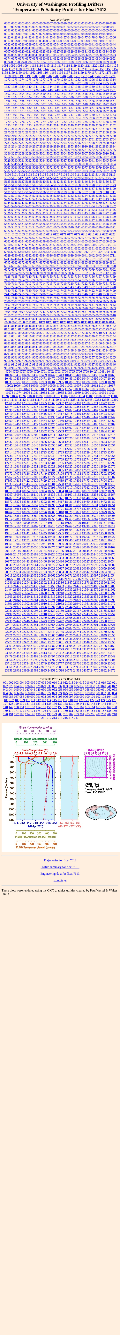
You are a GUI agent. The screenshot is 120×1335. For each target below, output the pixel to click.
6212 (84, 234)
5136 (14, 181)
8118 (35, 322)
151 (21, 707)
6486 (70, 252)
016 (87, 682)
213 (54, 717)
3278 (63, 150)
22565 (68, 624)
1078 (70, 62)
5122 (35, 178)
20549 (26, 565)
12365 (43, 403)
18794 (34, 512)
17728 (8, 487)
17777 (26, 487)
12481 (103, 424)
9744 (91, 368)
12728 (77, 452)
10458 (103, 375)
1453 (84, 90)
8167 (98, 325)
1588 (49, 104)
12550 (26, 431)
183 (81, 710)
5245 (7, 202)
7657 (35, 308)
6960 (84, 266)
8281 (28, 340)
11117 (38, 399)
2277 (91, 136)
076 (71, 693)
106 (6, 700)
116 (59, 700)
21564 (86, 589)
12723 (43, 452)
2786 (14, 143)
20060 (43, 547)
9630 (63, 364)
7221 (77, 283)
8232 (63, 336)
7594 (35, 301)
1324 (63, 83)
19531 (77, 533)
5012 (7, 157)
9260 (98, 357)
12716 (17, 452)
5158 (7, 185)
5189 (105, 188)
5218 (49, 195)
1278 (49, 79)
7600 (77, 301)
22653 (26, 628)
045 (16, 689)
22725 (8, 631)
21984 (26, 607)
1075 (49, 62)
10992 (9, 385)
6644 (105, 255)
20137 (68, 551)
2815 (21, 146)
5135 (7, 181)
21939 (68, 603)
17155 (51, 473)
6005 (56, 227)
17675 (94, 484)
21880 (86, 600)
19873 (77, 540)
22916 (43, 638)
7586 (7, 301)
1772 (14, 121)
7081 (105, 269)
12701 (60, 449)
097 (71, 696)
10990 (103, 382)
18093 (111, 491)
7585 (112, 297)
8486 (42, 350)
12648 (34, 445)
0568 (84, 41)
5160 (21, 185)
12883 (43, 470)
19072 (103, 519)
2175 (42, 132)
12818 (8, 466)
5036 (56, 160)
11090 (85, 392)
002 (11, 682)
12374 (8, 406)
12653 (77, 445)
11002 (60, 385)
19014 (8, 519)
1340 (28, 86)
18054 (60, 491)
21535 (68, 589)
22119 (43, 610)
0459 (77, 37)
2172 (21, 132)
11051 (34, 389)
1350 (91, 86)
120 (81, 700)
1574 (63, 100)
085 (5, 696)
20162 (111, 551)
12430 (34, 417)
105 (114, 696)
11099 (39, 396)
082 (103, 693)
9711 (70, 368)
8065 (63, 318)
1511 (49, 93)
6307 (98, 241)
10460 (111, 375)
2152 (112, 125)
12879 (8, 470)
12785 (60, 463)
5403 (28, 220)
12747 (60, 456)
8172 (112, 325)
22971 (111, 638)
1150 (67, 69)
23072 (34, 645)
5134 (112, 178)
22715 (86, 628)
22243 (86, 614)
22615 (103, 624)
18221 (85, 494)
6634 (42, 255)
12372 (103, 403)
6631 (21, 255)
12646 (17, 445)
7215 (49, 283)
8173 (7, 329)
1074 (42, 62)
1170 (88, 72)
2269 (35, 136)
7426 (105, 290)
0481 (105, 37)
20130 (25, 551)
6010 (70, 227)
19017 (17, 519)
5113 (91, 174)
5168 (77, 185)
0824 (49, 51)
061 (103, 689)
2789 (35, 143)
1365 (14, 90)
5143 (63, 181)
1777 (28, 121)
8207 (77, 332)
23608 (68, 660)
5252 (56, 202)
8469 (84, 347)
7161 (14, 280)
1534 (56, 97)
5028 (112, 157)
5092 (77, 171)
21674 (26, 593)
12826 (77, 466)
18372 (8, 501)
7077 (77, 269)
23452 (86, 653)
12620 (17, 438)
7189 (112, 280)
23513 (68, 656)
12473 (43, 424)
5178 (35, 188)
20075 (51, 547)
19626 (43, 536)
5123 (42, 178)
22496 (86, 621)
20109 (111, 547)
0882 (56, 58)
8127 (70, 322)
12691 (34, 449)
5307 (112, 206)
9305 (105, 361)
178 (54, 710)
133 (38, 703)
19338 (26, 529)
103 (103, 696)
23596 (43, 660)
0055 (35, 30)
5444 (77, 223)
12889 (86, 470)
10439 (43, 375)
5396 (91, 216)
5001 (42, 153)
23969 (26, 670)
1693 (28, 114)
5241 (91, 199)
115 (54, 700)
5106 (50, 174)
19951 (8, 543)
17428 (34, 480)
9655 (21, 368)
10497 (103, 378)
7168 (49, 280)
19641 (51, 536)
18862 (26, 515)
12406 (86, 410)
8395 (77, 343)
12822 (43, 466)
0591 (35, 44)
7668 (77, 308)
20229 (68, 554)
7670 (84, 308)
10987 (77, 382)
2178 (56, 132)
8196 (7, 332)
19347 (43, 529)
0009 (56, 23)
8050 (42, 318)
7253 (7, 287)
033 (65, 686)
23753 (51, 663)
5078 (91, 167)
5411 (49, 220)
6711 (112, 255)
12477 (68, 424)
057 (81, 689)
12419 (77, 413)
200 (60, 714)
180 (65, 710)
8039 (28, 318)
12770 (68, 459)
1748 (77, 114)
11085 (60, 392)
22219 (51, 614)
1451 (70, 90)
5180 (49, 188)
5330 (35, 213)
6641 (84, 255)
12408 (103, 410)
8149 (35, 325)
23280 (43, 649)
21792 (111, 593)
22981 (26, 642)
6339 (77, 245)
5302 (77, 206)
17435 (51, 480)
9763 (58, 371)
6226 (28, 238)
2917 (21, 150)
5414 (70, 220)
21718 (60, 593)
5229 (7, 199)
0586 (21, 44)
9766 (79, 371)
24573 (68, 670)
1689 (7, 114)
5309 (14, 209)
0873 (112, 55)
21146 (60, 579)
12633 (17, 442)
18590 (51, 505)
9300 (70, 361)
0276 (42, 34)
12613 (68, 434)
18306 (34, 498)
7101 (78, 273)
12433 (51, 417)
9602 (56, 364)
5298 (49, 206)
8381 (7, 343)
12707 (77, 449)
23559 (17, 660)
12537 (77, 427)
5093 (84, 171)
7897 (28, 315)
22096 (34, 610)
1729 (56, 114)
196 (38, 714)
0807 (7, 51)
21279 (102, 579)
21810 (26, 596)
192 (16, 714)
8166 (91, 325)
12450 (8, 420)
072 (49, 693)
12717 (26, 452)
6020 (105, 227)
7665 (63, 308)
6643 (98, 255)
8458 (56, 347)
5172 (105, 185)
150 (16, 707)
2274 (70, 136)
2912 (98, 146)
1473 (105, 90)
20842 (86, 572)
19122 (68, 522)
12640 (77, 442)
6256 (63, 238)
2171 (14, 132)
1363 (112, 86)
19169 (111, 522)
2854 (77, 146)
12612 (60, 434)
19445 (43, 533)
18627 (86, 505)
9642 (98, 364)
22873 (17, 638)
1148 (53, 69)
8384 (28, 343)
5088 (49, 171)
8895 (42, 354)
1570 (35, 100)
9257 (91, 357)
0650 (35, 48)
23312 (68, 649)
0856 (84, 55)
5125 (56, 178)
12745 (51, 456)
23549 (111, 656)
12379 (43, 406)
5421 (7, 223)
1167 (67, 72)
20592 (94, 565)
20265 (103, 554)
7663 (56, 308)
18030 (34, 491)
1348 (77, 86)
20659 (103, 568)
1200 (35, 76)
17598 (60, 484)
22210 (26, 614)
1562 (91, 97)
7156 (91, 276)
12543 (111, 427)
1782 (63, 121)
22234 (68, 614)
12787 (77, 463)
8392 (56, 343)
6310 (7, 245)
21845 (8, 600)
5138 (28, 181)
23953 (8, 670)
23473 (111, 653)
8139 (105, 322)
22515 (111, 621)
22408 (103, 617)
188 (109, 710)
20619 (34, 568)
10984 (51, 382)
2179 (63, 132)
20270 (111, 554)
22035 (60, 607)
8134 (91, 322)
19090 (26, 522)
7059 (42, 269)
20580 (77, 565)
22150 (60, 610)
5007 (84, 153)
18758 (103, 508)
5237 (63, 199)
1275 (28, 79)
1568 (21, 100)
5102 (22, 174)
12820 (26, 466)
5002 (49, 153)
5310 (21, 209)
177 (49, 710)
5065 (7, 167)
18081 (94, 491)
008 (43, 682)
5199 (63, 192)
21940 (77, 603)
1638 (77, 107)
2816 (28, 146)
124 (103, 700)
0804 (105, 48)
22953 (77, 638)
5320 (77, 209)
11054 (51, 389)
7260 (35, 287)
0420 (105, 34)
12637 (51, 442)
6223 (7, 238)
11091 (94, 392)
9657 (28, 368)
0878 (35, 58)
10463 (17, 378)
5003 (56, 153)
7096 (71, 273)
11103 (73, 396)
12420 (86, 413)
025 (21, 686)
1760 (49, 118)
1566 (7, 100)
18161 (60, 494)
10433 (111, 371)
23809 (103, 663)
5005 (70, 153)
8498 (70, 350)
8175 (21, 329)
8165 (84, 325)
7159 (112, 276)
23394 (26, 653)
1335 (105, 83)
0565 (63, 41)
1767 (98, 118)
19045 (43, 519)
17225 (94, 473)
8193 (105, 329)
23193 (26, 649)
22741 (43, 631)
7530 (63, 294)
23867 (43, 667)
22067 (103, 607)
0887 (70, 58)
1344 (49, 86)
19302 (103, 526)
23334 (77, 649)
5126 (63, 178)
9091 (14, 357)
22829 (77, 635)
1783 (70, 121)
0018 (112, 23)
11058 (77, 389)
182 (76, 710)
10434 (8, 375)
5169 (84, 185)
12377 (26, 406)
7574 (84, 297)
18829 (103, 512)
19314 (111, 526)
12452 (26, 420)
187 (103, 710)
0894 (98, 58)
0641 (91, 44)
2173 (28, 132)
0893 (91, 58)
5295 (42, 206)
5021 (70, 157)
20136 (60, 551)
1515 (77, 93)
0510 (28, 41)
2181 (77, 132)
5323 (98, 209)
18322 (68, 498)
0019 (7, 27)
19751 (26, 540)
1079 (77, 62)
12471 (26, 424)
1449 (56, 90)
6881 (56, 262)
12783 (43, 463)
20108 (103, 547)
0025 (28, 27)
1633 (49, 107)
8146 (28, 325)
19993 (51, 543)
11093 (111, 392)
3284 (105, 150)
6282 (7, 241)
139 (71, 703)
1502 (7, 93)
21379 (94, 582)
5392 (77, 216)
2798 (91, 143)
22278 (34, 617)
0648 (21, 48)
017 (92, 682)
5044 (98, 160)
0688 (63, 48)
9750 (105, 368)
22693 (60, 628)
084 (114, 693)
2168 (105, 129)
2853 (70, 146)
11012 (94, 385)
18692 (34, 508)
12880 (17, 470)
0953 (112, 58)
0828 (63, 51)
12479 (86, 424)
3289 (28, 153)
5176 (21, 188)
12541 (94, 427)
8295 (42, 340)
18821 (77, 512)
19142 (94, 522)
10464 (26, 378)
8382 (14, 343)
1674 (28, 111)
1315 (7, 83)
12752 (103, 456)
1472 (98, 90)
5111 (78, 174)
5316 (49, 209)
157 (54, 707)
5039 (77, 160)
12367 (60, 403)
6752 (56, 259)
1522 (14, 97)
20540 (8, 565)
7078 (84, 269)
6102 (14, 234)
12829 (103, 466)
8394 (70, 343)
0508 (14, 41)
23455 (94, 653)
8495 (56, 350)
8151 (42, 325)
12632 (8, 442)
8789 (112, 350)
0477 (84, 37)
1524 (28, 97)
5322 (91, 209)
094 (54, 696)
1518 (98, 93)
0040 (105, 27)
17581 (51, 484)
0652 (49, 48)
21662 (111, 589)
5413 (63, 220)
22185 (103, 610)
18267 (111, 494)
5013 (14, 157)
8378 (105, 340)
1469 (91, 90)
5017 (42, 157)
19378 (77, 529)
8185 (77, 329)
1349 (84, 86)
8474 (98, 347)
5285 (21, 206)
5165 (56, 185)
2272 (56, 136)
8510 (91, 350)
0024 (21, 27)
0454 (42, 37)
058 (87, 689)
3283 (98, 150)
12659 (17, 449)
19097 (34, 522)
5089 (56, 171)
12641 (86, 442)
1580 (105, 100)
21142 (51, 579)
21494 (8, 589)
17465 (68, 480)
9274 (14, 361)
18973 (94, 515)
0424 (21, 37)
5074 (63, 167)
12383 (77, 406)
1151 (74, 69)
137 (60, 703)
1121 (87, 65)
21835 (86, 596)
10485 (60, 378)
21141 (43, 579)
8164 (77, 325)
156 (49, 707)
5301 (70, 206)
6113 (29, 234)
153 (32, 707)
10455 (86, 375)
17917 (68, 487)
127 (5, 703)
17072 (8, 473)
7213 (35, 283)
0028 (42, 27)
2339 (7, 139)
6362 (56, 248)
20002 (77, 543)
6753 (63, 259)
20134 (43, 551)
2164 (77, 129)
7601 (84, 301)
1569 (28, 100)
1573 (56, 100)
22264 (8, 617)
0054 (28, 30)
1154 (94, 69)
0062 (84, 30)
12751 (94, 456)
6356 (14, 248)
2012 (42, 125)
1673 (21, 111)
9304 (98, 361)
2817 (35, 146)
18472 (103, 501)
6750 (42, 259)
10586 (17, 382)
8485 (35, 350)
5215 (28, 195)
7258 (28, 287)
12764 (34, 459)
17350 (86, 477)
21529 (60, 589)
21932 (60, 603)
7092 (57, 273)
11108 (114, 396)
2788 (28, 143)
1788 (105, 121)
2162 (63, 129)
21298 (34, 582)
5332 (49, 213)
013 (71, 682)
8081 (91, 318)
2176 (49, 132)
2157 (35, 129)
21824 (60, 596)
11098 (31, 396)
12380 (51, 406)
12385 (94, 406)
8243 (77, 336)
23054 (103, 642)
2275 (77, 136)
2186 (91, 132)
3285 (112, 150)
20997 (94, 575)
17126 (26, 473)
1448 (49, 90)
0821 (28, 51)
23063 (8, 645)
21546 (77, 589)
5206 (77, 192)
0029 (49, 27)
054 (65, 689)
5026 (98, 157)
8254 (112, 336)
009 (49, 682)
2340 (14, 139)
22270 (17, 617)
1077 (63, 62)
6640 (77, 255)
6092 (63, 230)
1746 (63, 114)
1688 (112, 111)
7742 (42, 311)
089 (27, 696)
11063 (94, 389)
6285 (28, 241)
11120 (55, 399)
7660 (42, 308)
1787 (98, 121)
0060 (70, 30)
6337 (63, 245)
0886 (63, 58)
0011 (70, 23)
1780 (49, 121)
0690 (77, 48)
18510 (8, 505)
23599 (60, 660)
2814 (14, 146)
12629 (94, 438)
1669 (105, 107)
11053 (43, 389)
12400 (51, 410)
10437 (34, 375)
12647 (26, 445)
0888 (77, 58)
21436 (34, 586)
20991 (86, 575)
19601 (8, 536)
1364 (7, 90)
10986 (68, 382)
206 (92, 714)
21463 (60, 586)
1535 (63, 97)
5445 (84, 223)
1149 (60, 69)
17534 (17, 484)
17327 (51, 477)
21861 (34, 600)
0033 (77, 27)
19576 (86, 533)
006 (32, 682)
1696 (49, 114)
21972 (111, 603)
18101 (26, 494)
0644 (112, 44)
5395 (84, 216)
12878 (111, 466)
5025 (91, 157)
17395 (8, 480)
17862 (43, 487)
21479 (86, 586)
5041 (91, 160)
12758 (26, 459)
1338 (14, 86)
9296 (63, 361)
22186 (111, 610)
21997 (51, 607)
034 (71, 686)
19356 (51, 529)
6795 (7, 262)
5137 (21, 181)
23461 (103, 653)
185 (92, 710)
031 (54, 686)
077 (76, 693)
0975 (14, 62)
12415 (43, 413)
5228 (112, 195)
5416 (84, 220)
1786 (91, 121)
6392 (98, 248)
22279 (43, 617)
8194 (112, 329)
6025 (28, 230)
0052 (14, 30)
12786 (68, 463)
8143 (7, 325)
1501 (112, 90)
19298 (94, 526)
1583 (14, 104)
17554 (43, 484)
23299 (60, 649)
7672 (91, 308)
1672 (14, 111)
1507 (28, 93)
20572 (51, 565)
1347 (70, 86)
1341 (35, 86)
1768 (105, 118)
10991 (111, 382)
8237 (70, 336)
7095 (64, 273)
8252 (98, 336)
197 (43, 714)
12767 (43, 459)
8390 (42, 343)
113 (43, 700)
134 (43, 703)
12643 (103, 442)
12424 (111, 413)
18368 (111, 498)
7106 (92, 273)
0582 (7, 44)
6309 (112, 241)
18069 (86, 491)
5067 (21, 167)
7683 (112, 308)
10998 (52, 385)
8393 (63, 343)
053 (60, 689)
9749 (98, 368)
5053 (49, 164)
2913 (105, 146)
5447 (98, 223)
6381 (70, 248)
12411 (17, 413)
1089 (105, 62)
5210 (105, 192)
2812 (112, 143)
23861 (34, 667)
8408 (105, 343)
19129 (77, 522)
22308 (68, 617)
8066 (70, 318)
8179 (42, 329)
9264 (105, 357)
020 (109, 682)
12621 (26, 438)
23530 (94, 656)
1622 (105, 104)
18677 (26, 508)
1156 (108, 69)
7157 (98, 276)
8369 (77, 340)
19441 (26, 533)
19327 (17, 529)
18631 (94, 505)
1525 (35, 97)
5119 (14, 178)
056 (76, 689)
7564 (49, 297)
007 (38, 682)
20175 (17, 554)
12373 (111, 403)
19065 (77, 519)
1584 (21, 104)
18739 (86, 508)
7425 (98, 290)
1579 (98, 100)
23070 (26, 645)
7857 (14, 315)
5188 (98, 188)
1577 (84, 100)
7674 (98, 308)
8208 (84, 332)
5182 (63, 188)
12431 (43, 417)
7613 (42, 304)
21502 (34, 589)
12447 (94, 417)
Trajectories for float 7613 (60, 860)
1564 (105, 97)
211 (43, 717)
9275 (21, 361)
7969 (70, 315)
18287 (8, 498)
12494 (51, 427)
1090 (112, 62)
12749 (77, 456)
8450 (42, 347)
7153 (70, 276)
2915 (7, 150)
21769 (94, 593)
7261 (42, 287)
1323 (56, 83)
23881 (60, 667)
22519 (8, 624)
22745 (60, 631)
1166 (60, 72)
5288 (35, 206)
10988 (86, 382)
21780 (103, 593)
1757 (28, 118)
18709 (51, 508)
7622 (84, 304)
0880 (42, 58)
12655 (94, 445)
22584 (86, 624)
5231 (21, 199)
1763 (70, 118)
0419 (98, 34)
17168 (60, 473)
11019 (17, 389)
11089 (77, 392)
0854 (70, 55)
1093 (19, 65)
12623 (43, 438)
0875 (14, 58)
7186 (91, 280)
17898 (60, 487)
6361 (49, 248)
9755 (15, 371)
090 (32, 696)
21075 (9, 579)
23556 (8, 660)
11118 (46, 399)
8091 (14, 322)
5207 (84, 192)
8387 (35, 343)
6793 (105, 259)
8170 (105, 325)
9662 (49, 368)
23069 (17, 645)
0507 (7, 41)
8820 (21, 354)
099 (81, 696)
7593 (28, 301)
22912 (34, 638)
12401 (60, 410)
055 (71, 689)
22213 (34, 614)
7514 (49, 294)
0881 (49, 58)
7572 (77, 297)
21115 (26, 579)
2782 (98, 139)
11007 (77, 385)
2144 (56, 125)
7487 (35, 294)
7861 (21, 315)
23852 (17, 667)
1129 (25, 69)
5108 (64, 174)
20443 (26, 561)
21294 (26, 582)
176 (43, 710)
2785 (7, 143)
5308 (7, 209)
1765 (84, 118)
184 (87, 710)
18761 (111, 508)
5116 (112, 174)
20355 (94, 558)
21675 (34, 593)
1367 (28, 90)
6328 (28, 245)
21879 (77, 600)
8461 (63, 347)
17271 (17, 477)
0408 (84, 34)
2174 (35, 132)
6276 (77, 238)
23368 (8, 653)
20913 (8, 575)
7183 (70, 280)
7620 (77, 304)
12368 (68, 403)
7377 (105, 287)
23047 (77, 642)
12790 (94, 463)
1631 (35, 107)
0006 (42, 23)
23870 (51, 667)
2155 (21, 129)
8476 (105, 347)
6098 (105, 230)
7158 (105, 276)
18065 (77, 491)
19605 (17, 536)
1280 (63, 79)
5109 (71, 174)
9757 (22, 371)
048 (32, 689)
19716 (94, 536)
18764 (8, 512)
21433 (26, 586)
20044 (8, 547)
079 (87, 693)
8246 (84, 336)
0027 (35, 27)
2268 (28, 136)
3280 (77, 150)
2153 (7, 129)
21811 (34, 596)
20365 (111, 558)
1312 (98, 79)
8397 (84, 343)
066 (16, 693)
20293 (34, 558)
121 (86, 700)
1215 (77, 76)
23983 (34, 670)
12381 (60, 406)
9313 (21, 364)
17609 (68, 484)
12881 (26, 470)
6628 (112, 252)
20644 (94, 568)
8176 (28, 329)
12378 (34, 406)
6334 (42, 245)
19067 (94, 519)
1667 (91, 107)
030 (49, 686)
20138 (77, 551)
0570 (98, 41)
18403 (51, 501)
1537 (77, 97)
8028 (21, 318)
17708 (103, 484)
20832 (68, 572)
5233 (35, 199)
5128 (77, 178)
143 (92, 703)
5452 (21, 227)
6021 (112, 227)
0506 (112, 37)
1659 (84, 107)
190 (5, 714)
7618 (63, 304)
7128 (7, 276)
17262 (103, 473)
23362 (111, 649)
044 (11, 689)
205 (87, 714)
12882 (34, 470)
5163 (42, 185)
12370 (86, 403)
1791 (14, 125)
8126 (63, 322)
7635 (98, 304)
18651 (111, 505)
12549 (17, 431)
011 (60, 682)
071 (43, 693)
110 (28, 700)
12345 (88, 399)
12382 (68, 406)
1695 (42, 114)
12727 (68, 452)
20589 (86, 565)
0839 (21, 55)
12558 (51, 431)
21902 (26, 603)
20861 (94, 572)
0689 (70, 48)
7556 (14, 297)
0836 (7, 55)
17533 (8, 484)
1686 (98, 111)
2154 (14, 129)
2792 (56, 143)
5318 (63, 209)
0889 (84, 58)
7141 (35, 276)
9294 (56, 361)
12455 (51, 420)
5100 (8, 174)
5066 (14, 167)
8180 (49, 329)
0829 (70, 51)
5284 (14, 206)
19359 (60, 529)
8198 (21, 332)
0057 (49, 30)
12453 (34, 420)
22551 (34, 624)
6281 (112, 238)
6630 (14, 255)
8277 (14, 340)
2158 (42, 129)
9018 (98, 354)
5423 (21, 223)
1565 (112, 97)
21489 (111, 586)
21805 (17, 596)
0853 (63, 55)
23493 (43, 656)
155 (43, 707)
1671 (7, 111)
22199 (8, 614)
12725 (60, 452)
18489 (111, 501)
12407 (94, 410)
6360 (42, 248)
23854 (26, 667)
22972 (8, 642)
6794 (112, 259)
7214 (42, 283)
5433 (56, 223)
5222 (70, 195)
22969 (103, 638)
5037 (63, 160)
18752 (94, 508)
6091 (56, 230)
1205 (70, 76)
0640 (84, 44)
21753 (86, 593)
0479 (98, 37)
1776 (21, 121)
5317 (56, 209)
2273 (63, 136)
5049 (21, 164)
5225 (91, 195)
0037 (98, 27)
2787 (21, 143)
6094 (77, 230)
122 (92, 700)
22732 (26, 631)
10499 (111, 378)
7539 (70, 294)
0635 (77, 44)
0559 (49, 41)
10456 (94, 375)
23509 (60, 656)
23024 (51, 642)
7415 (84, 290)
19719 (103, 536)
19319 (8, 529)
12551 (34, 431)
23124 (94, 645)
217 (76, 717)
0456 (56, 37)
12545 (8, 431)
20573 (60, 565)
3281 (84, 150)
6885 (84, 262)
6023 (14, 230)
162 (81, 707)
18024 (26, 491)
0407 (77, 34)
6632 (28, 255)
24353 (51, 670)
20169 (8, 554)
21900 (17, 603)
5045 (105, 160)
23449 (77, 653)
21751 (77, 593)
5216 (35, 195)
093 (49, 696)
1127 (12, 69)
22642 (17, 628)
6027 (42, 230)
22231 (60, 614)
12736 (8, 456)
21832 (77, 596)
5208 (91, 192)
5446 (91, 223)
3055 (42, 150)
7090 (50, 273)
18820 (68, 512)
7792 (63, 311)
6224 (14, 238)
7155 (84, 276)
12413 (34, 413)
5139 (35, 181)
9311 (7, 364)
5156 (105, 181)
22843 (94, 635)
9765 (72, 371)
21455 (51, 586)
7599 (70, 301)
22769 (111, 631)
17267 (8, 477)
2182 (84, 132)
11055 (60, 389)
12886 (68, 470)
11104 (81, 396)
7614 (49, 304)
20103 (94, 547)
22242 (77, 614)
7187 (98, 280)
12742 (34, 456)
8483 (28, 350)
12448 (103, 417)
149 (11, 707)
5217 (42, 195)
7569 (70, 297)
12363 (26, 403)
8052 (49, 318)
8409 (112, 343)
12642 (94, 442)
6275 (70, 238)
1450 (63, 90)
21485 (94, 586)
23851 (8, 667)
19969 (17, 543)
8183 (63, 329)
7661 (49, 308)
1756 (21, 118)
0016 (105, 23)
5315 (42, 209)
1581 (112, 100)
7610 (21, 304)
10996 (35, 385)
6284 (21, 241)
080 (92, 693)
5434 (63, 223)
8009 (105, 315)
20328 (43, 558)
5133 (105, 178)
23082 (51, 645)
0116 (28, 34)
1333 (91, 83)
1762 (63, 118)
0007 (49, 23)
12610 (43, 434)
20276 (17, 558)
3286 (7, 153)
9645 (105, 364)
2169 (112, 129)
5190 (112, 188)
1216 (84, 76)
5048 (14, 164)
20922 (17, 575)
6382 (77, 248)
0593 (49, 44)
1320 (35, 83)
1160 (19, 72)
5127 (70, 178)
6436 (42, 252)
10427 (93, 371)
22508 (103, 621)
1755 (14, 118)
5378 (112, 213)
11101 (56, 396)
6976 (21, 269)
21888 (103, 600)
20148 (94, 551)
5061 (91, 164)
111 (33, 700)
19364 (68, 529)
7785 (56, 311)
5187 (91, 188)
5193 (21, 192)
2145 (63, 125)
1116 (53, 65)
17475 (86, 480)
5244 (112, 199)
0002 (14, 23)
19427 (17, 533)
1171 (94, 72)
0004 (28, 23)
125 (108, 700)
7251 (105, 283)
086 (11, 696)
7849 (112, 311)
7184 (77, 280)
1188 (7, 76)
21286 (8, 582)
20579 (68, 565)
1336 (112, 83)
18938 (86, 515)
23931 (77, 667)
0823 (42, 51)
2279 (105, 136)
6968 (105, 266)
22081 (8, 610)
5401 (14, 220)
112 (38, 700)
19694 (77, 536)
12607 (17, 434)
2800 (105, 143)
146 (109, 703)
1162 (32, 72)
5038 (70, 160)
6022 (7, 230)
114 (49, 700)
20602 (111, 565)
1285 (84, 79)
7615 (56, 304)
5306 (105, 206)
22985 (34, 642)
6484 (56, 252)
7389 (28, 290)
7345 (77, 287)
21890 (111, 600)
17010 (103, 470)
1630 (28, 107)
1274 (21, 79)
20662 (111, 568)
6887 (91, 262)
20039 (94, 543)
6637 (56, 255)
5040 (84, 160)
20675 (8, 572)
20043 (111, 543)
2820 (56, 146)
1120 (81, 65)
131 (27, 703)
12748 (68, 456)
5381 (14, 216)
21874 (60, 600)
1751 (98, 114)
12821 (34, 466)
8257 (7, 340)
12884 (51, 470)
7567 (56, 297)
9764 (65, 371)
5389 (56, 216)
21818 (51, 596)
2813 (7, 146)
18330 (77, 498)
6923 (70, 266)
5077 (84, 167)
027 (32, 686)
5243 (105, 199)
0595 (63, 44)
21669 (17, 593)
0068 (14, 34)
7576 (91, 297)
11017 (111, 385)
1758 (35, 118)
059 (92, 689)
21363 (77, 582)
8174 (14, 329)
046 (21, 689)
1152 (81, 69)
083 (109, 693)
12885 (60, 470)
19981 (43, 543)
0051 (7, 30)
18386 (26, 501)
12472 (34, 424)
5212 (7, 195)
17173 (68, 473)
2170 (7, 132)
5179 (42, 188)
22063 (94, 607)
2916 (14, 150)
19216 (51, 526)
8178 (35, 329)
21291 (17, 582)
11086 (68, 392)
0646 (14, 48)
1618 (84, 104)
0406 (70, 34)
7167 (42, 280)
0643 (105, 44)
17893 (51, 487)
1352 (105, 86)
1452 (77, 90)
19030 (34, 519)
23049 (86, 642)
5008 (91, 153)
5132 (98, 178)
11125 (71, 399)
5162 (35, 185)
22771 (8, 635)
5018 (49, 157)
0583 (14, 44)
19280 (77, 526)
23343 (94, 649)
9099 (49, 357)
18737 (77, 508)
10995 (26, 385)
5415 (77, 220)
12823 (51, 466)
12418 (68, 413)
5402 (21, 220)
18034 (43, 491)
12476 (60, 424)
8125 (56, 322)
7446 (14, 294)
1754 (7, 118)
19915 (111, 540)
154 (38, 707)
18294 (17, 498)
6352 (98, 245)
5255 (70, 202)
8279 (21, 340)
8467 (77, 347)
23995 (43, 670)
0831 (84, 51)
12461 (103, 420)
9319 (42, 364)
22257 (111, 614)
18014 (17, 491)
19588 (103, 533)
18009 (111, 487)
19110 (51, 522)
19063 (68, 519)
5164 (49, 185)
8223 (49, 336)
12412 (26, 413)
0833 (98, 51)
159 (65, 707)
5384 (28, 216)
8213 (7, 336)
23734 (26, 663)
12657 (111, 445)
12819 (17, 466)
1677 (42, 111)
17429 (43, 480)
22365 (77, 617)
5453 (28, 227)
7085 (22, 273)
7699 (21, 311)
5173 (112, 185)
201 (65, 714)
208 (103, 714)
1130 (32, 69)
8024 (14, 318)
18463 (94, 501)
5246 (14, 202)
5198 (56, 192)
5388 (49, 216)
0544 (42, 41)
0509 (21, 41)
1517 (91, 93)
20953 (43, 575)
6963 (91, 266)
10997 (43, 385)
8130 (84, 322)
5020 (63, 157)
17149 (43, 473)
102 (98, 696)
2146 (70, 125)
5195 (35, 192)
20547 (17, 565)
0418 (91, 34)
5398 (105, 216)
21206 (68, 579)
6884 (77, 262)
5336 (70, 213)
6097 (98, 230)
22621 (111, 624)
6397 (14, 252)
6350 (91, 245)
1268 (98, 76)
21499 (17, 589)
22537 (26, 624)
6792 (98, 259)
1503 (14, 93)
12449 (111, 417)
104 (109, 696)
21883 (94, 600)
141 (81, 703)
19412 (8, 533)
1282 (77, 79)
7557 (21, 297)
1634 (56, 107)
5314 (35, 209)
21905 (34, 603)
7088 (36, 273)
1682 (70, 111)
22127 (51, 610)
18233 (94, 494)
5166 (63, 185)
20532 (103, 561)
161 (76, 707)
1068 (35, 62)
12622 (34, 438)
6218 (91, 234)
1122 (94, 65)
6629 (7, 255)
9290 (35, 361)
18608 (77, 505)
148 (5, 707)
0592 (42, 44)
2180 (70, 132)
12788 (86, 463)
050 (43, 689)
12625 (60, 438)
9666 (56, 368)
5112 (85, 174)
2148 (84, 125)
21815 (43, 596)
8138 (98, 322)
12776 (103, 459)
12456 (60, 420)
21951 (86, 603)
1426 (35, 90)
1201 (42, 76)
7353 (98, 287)
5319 (70, 209)
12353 (97, 399)
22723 (103, 628)
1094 (26, 65)
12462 (111, 420)
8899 (63, 354)
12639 (68, 442)
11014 (102, 385)
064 (5, 693)
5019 (56, 157)
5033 (35, 160)
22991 (43, 642)
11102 (64, 396)
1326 (70, 83)
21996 (43, 607)
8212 (112, 332)
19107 (43, 522)
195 (32, 714)
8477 (112, 347)
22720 (94, 628)
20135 (51, 551)
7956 (56, 315)
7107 (99, 273)
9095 (35, 357)
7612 (35, 304)
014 (76, 682)
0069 (21, 34)
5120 (21, 178)
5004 (63, 153)
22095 (26, 610)
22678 (51, 628)
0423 (14, 37)
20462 (34, 561)
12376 (17, 406)
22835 (86, 635)
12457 (68, 420)
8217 (35, 336)
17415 (17, 480)
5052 (42, 164)
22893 (26, 638)
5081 (112, 167)
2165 (84, 129)
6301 (56, 241)
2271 (49, 136)
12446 (86, 417)
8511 (98, 350)
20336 (68, 558)
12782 (34, 463)
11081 (34, 392)
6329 (35, 245)
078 (81, 693)
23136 (103, 645)
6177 (70, 234)
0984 (21, 62)
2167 (98, 129)
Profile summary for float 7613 (60, 867)
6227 (35, 238)
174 (32, 710)
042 (114, 686)
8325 (56, 340)
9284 (28, 361)
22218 (43, 614)
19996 (60, 543)
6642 (91, 255)
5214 (21, 195)
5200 (70, 192)
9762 (51, 371)
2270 (42, 136)
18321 (60, 498)
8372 (84, 340)
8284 (35, 340)
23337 (86, 649)
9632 (77, 364)
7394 (35, 290)
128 (11, 703)
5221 (63, 195)
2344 (42, 139)
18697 (43, 508)
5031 (21, 160)
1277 (42, 79)
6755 (77, 259)
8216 (28, 336)
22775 (17, 635)
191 (11, 714)
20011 (85, 543)
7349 (84, 287)
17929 (77, 487)
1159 (12, 72)
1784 (77, 121)
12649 (43, 445)
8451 (49, 347)
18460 (86, 501)
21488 (103, 586)
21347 (68, 582)
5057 (70, 164)
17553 (34, 484)
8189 (91, 329)
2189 (112, 132)
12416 (51, 413)
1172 (101, 72)
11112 (22, 399)
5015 (28, 157)
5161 (28, 185)
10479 (51, 378)
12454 (43, 420)
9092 (21, 357)
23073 (43, 645)
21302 (43, 582)
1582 (7, 104)
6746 (14, 259)
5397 (98, 216)
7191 (14, 283)
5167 (70, 185)
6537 (91, 252)
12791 (103, 463)
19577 (94, 533)
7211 (21, 283)
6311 (14, 245)
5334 (63, 213)
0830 (77, 51)
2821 (63, 146)
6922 (63, 266)
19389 (86, 529)
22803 (43, 635)
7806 (70, 311)
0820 (21, 51)
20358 (103, 558)
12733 (103, 452)
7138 (14, 276)
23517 (77, 656)
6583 (105, 252)
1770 (7, 121)
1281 (70, 79)
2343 (35, 139)
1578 (91, 100)
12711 (103, 449)
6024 (21, 230)
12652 (68, 445)
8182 (56, 329)
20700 (26, 572)
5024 (84, 157)
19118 (60, 522)
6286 (35, 241)
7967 (63, 315)
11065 (102, 389)
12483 (8, 427)
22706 (77, 628)
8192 (98, 329)
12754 (111, 456)
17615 (77, 484)
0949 (105, 58)
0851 (49, 55)
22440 (17, 621)
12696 (43, 449)
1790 (7, 125)
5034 (42, 160)
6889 (105, 262)
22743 (51, 631)
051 (49, 689)
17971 (94, 487)
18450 (77, 501)
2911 (91, 146)
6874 (35, 262)
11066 (111, 389)
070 (38, 693)
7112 (106, 273)
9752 (112, 368)
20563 (43, 565)
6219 (98, 234)
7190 (7, 283)
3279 (70, 150)
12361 (8, 403)
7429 (112, 290)
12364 (34, 403)
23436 (68, 653)
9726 (77, 368)
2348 (70, 139)
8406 (98, 343)
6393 (105, 248)
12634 (26, 442)
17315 (43, 477)
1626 (21, 107)
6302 (63, 241)
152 (27, 707)
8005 (91, 315)
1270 (105, 76)
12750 (86, 456)
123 (97, 700)
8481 (14, 350)
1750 (91, 114)
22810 (60, 635)
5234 (42, 199)
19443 (34, 533)
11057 (68, 389)
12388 (111, 406)
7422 (91, 290)
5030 (14, 160)
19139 (85, 522)
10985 (60, 382)
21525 (51, 589)
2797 (84, 143)
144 (98, 703)
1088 (98, 62)
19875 (86, 540)
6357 (21, 248)
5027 (105, 157)
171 (16, 710)
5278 (84, 202)
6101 (7, 234)
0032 (70, 27)
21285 (111, 579)
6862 (14, 262)
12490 (43, 427)
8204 (56, 332)
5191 (7, 192)
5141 (49, 181)
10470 (34, 378)
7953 (49, 315)
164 (92, 707)
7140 (28, 276)
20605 (17, 568)
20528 (94, 561)
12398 (43, 410)
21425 (17, 586)
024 (16, 686)
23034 (68, 642)
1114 (40, 65)
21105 (17, 579)
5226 (98, 195)
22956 (86, 638)
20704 (34, 572)
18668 (17, 508)
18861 (17, 515)
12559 (60, 431)
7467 (28, 294)
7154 (77, 276)
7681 (105, 308)
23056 (111, 642)
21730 (68, 593)
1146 (39, 69)
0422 (7, 37)
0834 (105, 51)
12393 (17, 410)
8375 (98, 340)
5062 (98, 164)
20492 (51, 561)
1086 (84, 62)
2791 (49, 143)
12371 (94, 403)
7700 (28, 311)
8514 (105, 350)
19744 (8, 540)
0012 (77, 23)
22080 (111, 607)
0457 (63, 37)
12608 (26, 434)
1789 (112, 121)
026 (27, 686)
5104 (36, 174)
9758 (29, 371)
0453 (35, 37)
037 (87, 686)
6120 (56, 234)
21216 (77, 579)
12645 (8, 445)
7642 (112, 304)
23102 (77, 645)
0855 (77, 55)
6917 (28, 266)
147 (114, 703)
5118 (7, 178)
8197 (14, 332)
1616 (70, 104)
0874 (7, 58)
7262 (49, 287)
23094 (60, 645)
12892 (94, 470)
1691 (14, 114)
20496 (60, 561)
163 (87, 707)
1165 (53, 72)
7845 (105, 311)
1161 (25, 72)
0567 (77, 41)
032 (60, 686)
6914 (7, 266)
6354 (112, 245)
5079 (98, 167)
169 (5, 710)
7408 (70, 290)
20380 (17, 561)
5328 (21, 213)
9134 (70, 357)
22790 (34, 635)
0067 (7, 34)
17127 (34, 473)
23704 (111, 660)
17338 (68, 477)
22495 (77, 621)
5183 (70, 188)
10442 (51, 375)
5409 (35, 220)
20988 (77, 575)
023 (11, 686)
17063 (111, 470)
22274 (26, 617)
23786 (77, 663)
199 (54, 714)
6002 (49, 227)
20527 (86, 561)
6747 (21, 259)
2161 (56, 129)
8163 (70, 325)
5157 (112, 181)
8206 (70, 332)
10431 (102, 371)
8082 (98, 318)
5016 (35, 157)
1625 (14, 107)
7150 (49, 276)
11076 (26, 392)
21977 (17, 607)
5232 (28, 199)
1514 (70, 93)
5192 (14, 192)
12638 (60, 442)
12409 (111, 410)
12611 (51, 434)
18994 (103, 515)
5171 (98, 185)
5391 (70, 216)
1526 (42, 97)
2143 (49, 125)
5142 (56, 181)
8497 (63, 350)
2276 (84, 136)
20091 (77, 547)
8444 (28, 347)
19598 (111, 533)
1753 (112, 114)
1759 (42, 118)
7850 (7, 315)
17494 (103, 480)
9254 (77, 357)
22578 (77, 624)
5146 (84, 181)
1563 (98, 97)
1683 (77, 111)
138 (65, 703)
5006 (77, 153)
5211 (112, 192)
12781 (26, 463)
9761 (44, 371)
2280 (112, 136)
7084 (14, 273)
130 (21, 703)
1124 (108, 65)
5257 (77, 202)
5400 (7, 220)
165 (98, 707)
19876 (94, 540)
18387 (34, 501)
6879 (49, 262)
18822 (86, 512)
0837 (14, 55)
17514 (111, 480)
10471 (43, 378)
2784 (112, 139)
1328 (84, 83)
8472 (91, 347)
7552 (112, 294)
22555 (51, 624)
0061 (77, 30)
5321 (84, 209)
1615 (63, 104)
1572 (49, 100)
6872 (21, 262)
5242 (98, 199)
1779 (42, 121)
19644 (60, 536)
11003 (68, 385)
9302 (84, 361)
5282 (112, 202)
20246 (86, 554)
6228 (42, 238)
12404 (77, 410)
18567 (43, 505)
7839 (98, 311)
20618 (26, 568)
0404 (56, 34)
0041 (112, 27)
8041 (35, 318)
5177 (28, 188)
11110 (5, 399)
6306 (91, 241)
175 (38, 710)
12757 (17, 459)
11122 (63, 399)
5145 (77, 181)
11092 (102, 392)
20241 (77, 554)
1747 (70, 114)
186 (98, 710)
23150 (111, 645)
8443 (21, 347)
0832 (91, 51)
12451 (17, 420)
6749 (35, 259)
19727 (111, 536)
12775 (94, 459)
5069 (35, 167)
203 (76, 714)
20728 (51, 572)
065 (11, 693)
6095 (84, 230)
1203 (56, 76)
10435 (17, 375)
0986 (28, 62)
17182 (77, 473)
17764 (17, 487)
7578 (98, 297)
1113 (33, 65)
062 (109, 689)
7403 (56, 290)
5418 (98, 220)
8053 (56, 318)
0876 (21, 58)
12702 (68, 449)
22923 (51, 638)
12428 (17, 417)
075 (65, 693)
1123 (101, 65)
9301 (77, 361)
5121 (28, 178)
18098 (17, 494)
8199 (28, 332)
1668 (98, 107)
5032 (28, 160)
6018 (91, 227)
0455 (49, 37)
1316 (14, 83)
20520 (68, 561)
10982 (34, 382)
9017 (91, 354)
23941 (86, 667)
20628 (68, 568)
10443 (60, 375)
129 (16, 703)
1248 (91, 76)
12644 (111, 442)
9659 (35, 368)
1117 (60, 65)
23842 (111, 663)
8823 (28, 354)
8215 (21, 336)
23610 (77, 660)
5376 (98, 213)
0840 (28, 55)
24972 (111, 670)
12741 (26, 456)
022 (5, 686)
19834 (51, 540)
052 (54, 689)
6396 (7, 252)
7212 (28, 283)
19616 (34, 536)
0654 (56, 48)
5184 (77, 188)
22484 (68, 621)
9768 (86, 371)
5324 (105, 209)
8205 (63, 332)
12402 (68, 410)
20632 (77, 568)
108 (17, 700)
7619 (70, 304)
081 (98, 693)
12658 (8, 449)
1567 (14, 100)
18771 (17, 512)
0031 (63, 27)
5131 (91, 178)
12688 (26, 449)
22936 (68, 638)
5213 (14, 195)
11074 (17, 392)
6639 (70, 255)
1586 (35, 104)
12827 (86, 466)
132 (32, 703)
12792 (111, 463)
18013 (8, 491)
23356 (103, 649)
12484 (17, 427)
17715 (111, 484)
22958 (94, 638)
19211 (43, 526)
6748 (28, 259)
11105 (89, 396)
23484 (26, 656)
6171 (63, 234)
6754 (70, 259)
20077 (60, 547)
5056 (63, 164)
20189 (34, 554)
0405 (63, 34)
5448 (105, 223)
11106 (98, 396)
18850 (111, 512)
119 (75, 700)
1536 (70, 97)
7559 (35, 297)
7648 (14, 308)
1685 (91, 111)
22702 (68, 628)
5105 (43, 174)
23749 (43, 663)
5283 (7, 206)
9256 (84, 357)
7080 (98, 269)
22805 (51, 635)
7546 (84, 294)
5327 (14, 213)
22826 (68, 635)
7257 (21, 287)
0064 (98, 30)
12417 (60, 413)
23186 (17, 649)
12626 (68, 438)
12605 (111, 431)
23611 (85, 660)
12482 (111, 424)
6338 (70, 245)
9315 (28, 364)
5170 (91, 185)
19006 (111, 515)
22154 (68, 610)
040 (103, 686)
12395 (26, 410)
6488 (77, 252)
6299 (42, 241)
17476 (94, 480)
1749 (84, 114)
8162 (63, 325)
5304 (91, 206)
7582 (105, 297)
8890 (35, 354)
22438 (8, 621)
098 (76, 696)
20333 (60, 558)
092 (43, 696)
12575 (77, 431)
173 (27, 710)
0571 (105, 41)
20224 (60, 554)
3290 (35, 153)
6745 (7, 259)
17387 (111, 477)
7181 (56, 280)
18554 (26, 505)
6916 (21, 266)
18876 (43, 515)
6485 (63, 252)
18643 (103, 505)
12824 (60, 466)
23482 (17, 656)
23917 (68, 667)
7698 (14, 311)
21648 (103, 589)
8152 (49, 325)
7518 (56, 294)
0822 (35, 51)
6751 (49, 259)
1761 (56, 118)
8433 (7, 347)
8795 (7, 354)
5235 (49, 199)
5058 (77, 164)
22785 (26, 635)
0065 (105, 30)
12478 (77, 424)
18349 (94, 498)
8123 (49, 322)
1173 (108, 72)
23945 (103, 667)
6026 (35, 230)
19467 (51, 533)
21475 (77, 586)
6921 (56, 266)
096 (65, 696)
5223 (77, 195)
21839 (103, 596)
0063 (91, 30)
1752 (105, 114)
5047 (7, 164)
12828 (94, 466)
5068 (28, 167)
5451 (14, 227)
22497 (94, 621)
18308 (43, 498)
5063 (105, 164)
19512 (68, 533)
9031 (112, 354)
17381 (103, 477)
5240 (84, 199)
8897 (49, 354)
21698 (51, 593)
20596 (103, 565)
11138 (80, 399)
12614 (77, 434)
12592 (86, 431)
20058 (34, 547)
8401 (91, 343)
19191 (26, 526)
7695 (7, 311)
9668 (63, 368)
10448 (68, 375)
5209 (98, 192)
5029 (7, 160)
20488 (43, 561)
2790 (42, 143)
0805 (112, 48)
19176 (8, 526)
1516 (84, 93)
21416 (8, 586)
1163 (39, 72)
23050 (94, 642)
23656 (94, 660)
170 (11, 710)
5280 (98, 202)
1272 (7, 79)
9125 (63, 357)
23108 (86, 645)
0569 (91, 41)
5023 (77, 157)
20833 (77, 572)
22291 (51, 617)
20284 (26, 558)
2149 (91, 125)
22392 (94, 617)
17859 (34, 487)
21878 (68, 600)
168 (114, 707)
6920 (49, 266)
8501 (84, 350)
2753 (77, 139)
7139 (21, 276)
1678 (49, 111)
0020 (14, 27)
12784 (51, 463)
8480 (7, 350)
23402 (34, 653)
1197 (14, 76)
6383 (84, 248)
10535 (8, 382)
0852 (56, 55)
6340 (84, 245)
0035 (91, 27)
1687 (105, 111)
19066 (86, 519)
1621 (98, 104)
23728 (17, 663)
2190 (7, 136)
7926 (42, 315)
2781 (91, 139)
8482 (21, 350)
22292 (60, 617)
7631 (91, 304)
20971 (68, 575)
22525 (17, 624)
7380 (7, 290)
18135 (51, 494)
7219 (63, 283)
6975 (14, 269)
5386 (42, 216)
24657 (86, 670)
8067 (77, 318)
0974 (7, 62)
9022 (105, 354)
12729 (86, 452)
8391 (49, 343)
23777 (60, 663)
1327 (77, 83)
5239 (77, 199)
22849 (103, 635)
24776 (94, 670)
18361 (103, 498)
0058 (56, 30)
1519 (105, 93)
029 (43, 686)
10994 (17, 385)
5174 (7, 188)
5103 (29, 174)
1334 (98, 83)
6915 (14, 266)
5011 (112, 153)
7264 (63, 287)
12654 (86, 445)
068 (27, 693)
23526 (86, 656)
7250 (98, 283)
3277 (56, 150)
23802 (86, 663)
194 (27, 714)
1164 (46, 72)
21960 (94, 603)
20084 (68, 547)
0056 (42, 30)
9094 (28, 357)
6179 (77, 234)
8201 (42, 332)
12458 (77, 420)
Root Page (60, 880)
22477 (60, 621)
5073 (56, 167)
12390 (8, 410)
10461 (8, 378)
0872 (105, 55)
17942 (86, 487)
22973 (17, 642)
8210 (98, 332)
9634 (84, 364)
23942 (94, 667)
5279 (91, 202)
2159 (49, 129)
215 (65, 717)
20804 (60, 572)
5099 (112, 171)
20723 (43, 572)
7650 (21, 308)
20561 (34, 565)
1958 (35, 125)
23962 (17, 670)
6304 (77, 241)
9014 (84, 354)
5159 (14, 185)
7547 (91, 294)
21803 (8, 596)
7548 (98, 294)
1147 (46, 69)
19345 (34, 529)
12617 (103, 434)
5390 (63, 216)
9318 (35, 364)
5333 (56, 213)
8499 (77, 350)
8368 (70, 340)
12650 (51, 445)
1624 (7, 107)
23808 (94, 663)
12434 (60, 417)
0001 (7, 23)
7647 (7, 308)
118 (70, 700)
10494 (86, 378)
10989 (94, 382)
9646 (112, 364)
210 (114, 714)
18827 (94, 512)
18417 (60, 501)
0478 (91, 37)
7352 (91, 287)
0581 (112, 41)
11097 (22, 396)
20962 (51, 575)
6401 (28, 252)
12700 (51, 449)
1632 (42, 107)
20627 (60, 568)
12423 (103, 413)
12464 (8, 424)
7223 (91, 283)
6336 (56, 245)
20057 (26, 547)
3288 (21, 153)
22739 (34, 631)
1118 (67, 65)
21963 (103, 603)
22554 (43, 624)
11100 (48, 396)
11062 (85, 389)
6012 (84, 227)
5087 (42, 171)
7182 (63, 280)
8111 (29, 322)
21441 (43, 586)
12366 (51, 403)
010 (54, 682)
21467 (68, 586)
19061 (60, 519)
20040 (103, 543)
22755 (86, 631)
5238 (70, 199)
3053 (28, 150)
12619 (8, 438)
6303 (70, 241)
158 (60, 707)
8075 (84, 318)
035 (76, 686)
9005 (77, 354)
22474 (51, 621)
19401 (103, 529)
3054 (35, 150)
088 (21, 696)
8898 (56, 354)
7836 (91, 311)
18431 (68, 501)
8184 (70, 329)
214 (60, 717)
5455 (35, 227)
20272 (8, 558)
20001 (68, 543)
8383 (21, 343)
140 (76, 703)
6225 (21, 238)
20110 (8, 551)
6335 (49, 245)
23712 (8, 663)
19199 (34, 526)
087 (16, 696)
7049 (28, 269)
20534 (111, 561)
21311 (51, 582)
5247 (21, 202)
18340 (86, 498)
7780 (49, 311)
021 (114, 682)
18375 (17, 501)
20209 (43, 554)
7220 (70, 283)
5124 (49, 178)
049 (38, 689)
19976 (34, 543)
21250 (85, 579)
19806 (43, 540)
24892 (103, 670)
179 (60, 710)
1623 (112, 104)
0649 (28, 48)
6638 (63, 255)
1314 (112, 79)
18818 (60, 512)
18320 (51, 498)
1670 (112, 107)
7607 (7, 304)
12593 (94, 431)
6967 (98, 266)
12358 (105, 399)
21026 (103, 575)
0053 (21, 30)
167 (109, 707)
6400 (21, 252)
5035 (49, 160)
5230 (14, 199)
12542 (103, 427)
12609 (34, 434)
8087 (112, 318)
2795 (70, 143)
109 (22, 700)
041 (109, 686)
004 (21, 682)
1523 (21, 97)
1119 (74, 65)
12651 (60, 445)
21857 (26, 600)
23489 (34, 656)
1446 (42, 90)
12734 (111, 452)
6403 (35, 252)
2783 (105, 139)
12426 (8, 417)
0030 (56, 27)
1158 (5, 72)
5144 (70, 181)
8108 (22, 322)
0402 (49, 34)
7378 (112, 287)
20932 (34, 575)
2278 (98, 136)
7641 (105, 304)
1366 (21, 90)
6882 (63, 262)
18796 (43, 512)
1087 (91, 62)
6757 (91, 259)
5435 (70, 223)
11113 (30, 399)
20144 (85, 551)
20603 (8, 568)
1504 (21, 93)
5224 (84, 195)
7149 (42, 276)
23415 (51, 653)
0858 (98, 55)
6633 (35, 255)
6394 (112, 248)
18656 (8, 508)
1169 (81, 72)
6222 (112, 234)
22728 (17, 631)
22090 (17, 610)
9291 (42, 361)
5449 (112, 223)
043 (5, 689)
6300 (49, 241)
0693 (98, 48)
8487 (49, 350)
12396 (34, 410)
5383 (21, 216)
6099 (112, 230)
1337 (7, 86)
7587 (14, 301)
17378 (94, 477)
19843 (60, 540)
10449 (77, 375)
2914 (112, 146)
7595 (42, 301)
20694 (17, 572)
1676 (35, 111)
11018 (9, 389)
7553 (7, 297)
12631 (111, 438)
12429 (26, 417)
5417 (91, 220)
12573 (68, 431)
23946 (111, 667)
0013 (84, 23)
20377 (8, 561)
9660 (42, 368)
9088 (7, 357)
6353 (105, 245)
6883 (70, 262)
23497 (51, 656)
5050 (28, 164)
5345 (84, 213)
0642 (98, 44)
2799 (98, 143)
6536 (84, 252)
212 (49, 717)
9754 (8, 371)
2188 (105, 132)
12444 (68, 417)
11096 (14, 396)
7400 (49, 290)
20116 (17, 551)
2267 (21, 136)
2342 (28, 139)
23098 (68, 645)
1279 (56, 79)
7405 (63, 290)
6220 (105, 234)
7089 (43, 273)
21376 (86, 582)
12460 (94, 420)
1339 (21, 86)
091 (38, 696)
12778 (111, 459)
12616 (94, 434)
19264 (68, 526)
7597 (56, 301)
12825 (68, 466)
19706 (86, 536)
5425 (35, 223)
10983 (43, 382)
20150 (103, 551)
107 (11, 700)
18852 (8, 515)
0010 (63, 23)
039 (98, 686)
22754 (77, 631)
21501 (26, 589)
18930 (77, 515)
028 (38, 686)
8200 (35, 332)
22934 (60, 638)
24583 (77, 670)
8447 (35, 347)
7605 (105, 301)
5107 (57, 174)
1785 (84, 121)
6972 (7, 269)
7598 (63, 301)
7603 (91, 301)
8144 (14, 325)
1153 (88, 69)
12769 (60, 459)
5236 (56, 199)
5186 (84, 188)
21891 (8, 603)
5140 (42, 181)
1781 (56, 121)
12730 (94, 452)
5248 (28, 202)
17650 (86, 484)
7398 (42, 290)
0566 (70, 41)
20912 (111, 572)
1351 (98, 86)
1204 (63, 76)
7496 (42, 294)
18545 (17, 505)
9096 (42, 357)
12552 (43, 431)
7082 (112, 269)
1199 (28, 76)
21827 (68, 596)
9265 (112, 357)
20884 (103, 572)
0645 (7, 48)
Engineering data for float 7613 (60, 873)
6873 (28, 262)
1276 (35, 79)
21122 (34, 579)
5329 (28, 213)
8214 (14, 336)
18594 (60, 505)
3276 (49, 150)
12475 (51, 424)
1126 (5, 69)
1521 (7, 97)
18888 (51, 515)
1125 (115, 65)
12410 (8, 413)
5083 (14, 171)
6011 (77, 227)
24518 (60, 670)
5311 (28, 209)
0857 (91, 55)
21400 (111, 582)
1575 (70, 100)
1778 (35, 121)
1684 (84, 111)
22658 (34, 628)
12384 (86, 406)
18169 (68, 494)
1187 (115, 72)
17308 (34, 477)
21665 (8, 593)
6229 (49, 238)
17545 (26, 484)
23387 (17, 653)
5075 (70, 167)
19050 (51, 519)
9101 (56, 357)
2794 (63, 143)
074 (60, 693)
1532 (49, 97)
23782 (68, 663)
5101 (15, 174)
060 (98, 689)
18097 (9, 494)
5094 (91, 171)
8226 (56, 336)
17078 (17, 473)
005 (27, 682)
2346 (56, 139)
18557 (34, 505)
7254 (14, 287)
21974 (8, 607)
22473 (43, 621)
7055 (35, 269)
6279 (98, 238)
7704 (35, 311)
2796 (77, 143)
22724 (111, 628)
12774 (86, 459)
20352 (86, 558)
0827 (56, 51)
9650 (7, 368)
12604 (103, 431)
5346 (91, 213)
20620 (43, 568)
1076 (56, 62)
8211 (105, 332)
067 (21, 693)
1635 (63, 107)
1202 (49, 76)
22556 (60, 624)
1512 (56, 93)
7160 (7, 280)
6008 (63, 227)
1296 (91, 79)
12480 (94, 424)
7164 (21, 280)
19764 (34, 540)
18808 (51, 512)
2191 (14, 136)
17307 (26, 477)
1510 (42, 93)
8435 (14, 347)
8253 (105, 336)
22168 (86, 610)
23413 (43, 653)
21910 (43, 603)
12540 (86, 427)
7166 (35, 280)
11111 (14, 399)
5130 (84, 178)
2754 (84, 139)
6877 (42, 262)
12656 (103, 445)
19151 (103, 522)
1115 (47, 65)
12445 (77, 417)
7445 (7, 294)
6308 (105, 241)
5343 (77, 213)
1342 (42, 86)
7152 (63, 276)
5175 (14, 188)
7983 (77, 315)
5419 (105, 220)
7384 (21, 290)
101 (92, 696)
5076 (77, 167)
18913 (60, 515)
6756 (84, 259)
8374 (91, 340)
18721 (60, 508)
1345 (56, 86)
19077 (9, 522)
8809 (14, 354)
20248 (94, 554)
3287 (14, 153)
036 (81, 686)
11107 (106, 396)
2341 (21, 139)
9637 (91, 364)
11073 (9, 392)
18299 (26, 498)
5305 (98, 206)
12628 (86, 438)
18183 (77, 494)
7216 (56, 283)
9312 (14, 364)
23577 (26, 660)
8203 (49, 332)
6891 (112, 262)
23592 (34, 660)
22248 (94, 614)
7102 (85, 273)
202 (71, 714)
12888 (77, 470)
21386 (103, 582)
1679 (56, 111)
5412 (56, 220)
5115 (105, 174)
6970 (112, 266)
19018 (26, 519)
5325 (112, 209)
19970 (26, 543)
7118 (112, 273)
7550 (105, 294)
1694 (35, 114)
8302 (49, 340)
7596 (49, 301)
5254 (63, 202)
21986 (34, 607)
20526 (77, 561)
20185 (26, 554)
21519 (43, 589)
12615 (86, 434)
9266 (7, 361)
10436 (26, 375)
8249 (91, 336)
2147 (77, 125)
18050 (51, 491)
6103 (22, 234)
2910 (84, 146)
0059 (63, 30)
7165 (28, 280)
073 (54, 693)
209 (109, 714)
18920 (68, 515)
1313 (105, 79)
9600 (49, 364)
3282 (91, 150)
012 (65, 682)
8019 (7, 318)
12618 (111, 434)
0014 (91, 23)
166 (103, 707)
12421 (94, 413)
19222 (60, 526)
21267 (94, 579)
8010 (112, 315)
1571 (42, 100)
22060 (86, 607)
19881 (103, 540)
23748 (34, 663)
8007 (98, 315)
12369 (77, 403)
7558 (28, 297)
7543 (77, 294)
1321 (42, 83)
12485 (26, 427)
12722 (34, 452)
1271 (112, 76)
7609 (14, 304)
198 (49, 714)
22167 (77, 610)
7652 (28, 308)
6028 (49, 230)
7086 (29, 273)
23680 (103, 660)
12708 (86, 449)
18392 (43, 501)
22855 (111, 635)
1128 (19, 69)
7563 (42, 297)
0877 (28, 58)
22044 (68, 607)
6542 (98, 252)
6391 (91, 248)
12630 (103, 438)
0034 (84, 27)
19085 (17, 522)
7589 (21, 301)
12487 (34, 427)
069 (32, 693)
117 (65, 700)
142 (87, 703)
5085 (28, 171)
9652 (14, 368)
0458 (70, 37)
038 (92, 686)
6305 (84, 241)
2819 (49, 146)
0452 (28, 37)
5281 (105, 202)
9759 (37, 371)
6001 (42, 227)
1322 (49, 83)
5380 (7, 216)
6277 (84, 238)
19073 (111, 519)
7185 (84, 280)
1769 (112, 118)
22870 (8, 638)
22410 (111, 617)
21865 (43, 600)
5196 (42, 192)
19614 (26, 536)
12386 (103, 406)
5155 (98, 181)
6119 (49, 234)
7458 (21, 294)
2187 (98, 132)
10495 (94, 378)
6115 (36, 234)
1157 (115, 69)
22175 (94, 610)
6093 (70, 230)
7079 (91, 269)
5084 (21, 171)
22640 (8, 628)
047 (27, 689)
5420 (112, 220)
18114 (43, 494)
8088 (7, 322)
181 (71, 710)
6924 (77, 266)
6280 (105, 238)
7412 (77, 290)
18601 (68, 505)
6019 (98, 227)
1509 (35, 93)
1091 (5, 65)
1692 (21, 114)
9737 (84, 368)
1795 (28, 125)
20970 (60, 575)
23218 (34, 649)
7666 (70, 308)
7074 (70, 269)
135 (49, 703)
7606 (112, 301)
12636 (43, 442)
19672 (68, 536)
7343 (70, 287)
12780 (17, 463)
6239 (56, 238)
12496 (60, 427)
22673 (43, 628)
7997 (84, 315)
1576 (77, 100)
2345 (49, 139)
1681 (63, 111)
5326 (7, 213)
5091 (70, 171)
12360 (114, 399)
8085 (105, 318)
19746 (17, 540)
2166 (91, 129)
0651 (42, 48)
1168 (74, 72)
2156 (28, 129)
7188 (105, 280)
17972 (103, 487)
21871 (51, 600)
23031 (60, 642)
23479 (8, 656)
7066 (49, 269)
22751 (68, 631)
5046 (112, 160)
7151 (56, 276)
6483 (49, 252)
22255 (103, 614)
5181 (56, 188)
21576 (94, 589)
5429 (49, 223)
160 (71, 707)
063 (114, 689)
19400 (94, 529)
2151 (105, 125)
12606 (8, 434)
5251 (49, 202)
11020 (26, 389)
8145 (21, 325)
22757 (94, 631)
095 (60, 696)
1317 (21, 83)
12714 (8, 452)
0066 (112, 30)
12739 (17, 456)
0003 (21, 23)
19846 (68, 540)
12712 (111, 449)
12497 (68, 427)
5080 (105, 167)
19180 (17, 526)
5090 (63, 171)
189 (114, 710)
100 (87, 696)
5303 (84, 206)
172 (21, 710)
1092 (12, 65)
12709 (94, 449)
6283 (14, 241)
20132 (34, 551)
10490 (77, 378)
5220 (56, 195)
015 (81, 682)
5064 (112, 164)
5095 (98, 171)
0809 (14, 51)
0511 (35, 41)
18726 (68, 508)
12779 (8, 463)
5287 (28, 206)
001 (5, 682)
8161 (56, 325)
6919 (42, 266)
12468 (17, 424)
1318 (28, 83)
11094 (5, 396)
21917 (51, 603)
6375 (63, 248)
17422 (26, 480)
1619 (91, 104)
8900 (70, 354)
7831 (84, 311)
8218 (42, 336)
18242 (103, 494)
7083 (7, 273)
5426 (42, 223)
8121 (42, 322)
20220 (51, 554)
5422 (14, 223)
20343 (77, 558)
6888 (98, 262)
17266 (111, 473)
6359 (35, 248)
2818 (42, 146)
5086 (35, 171)
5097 (105, 171)
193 (21, 714)
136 (54, 703)
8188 (84, 329)
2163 (70, 129)
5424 (28, 223)
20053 (17, 547)
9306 (112, 361)
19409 (111, 529)
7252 (112, 283)
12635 (34, 442)
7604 (98, 301)
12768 (51, 459)
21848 (17, 600)
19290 (86, 526)
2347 (63, 139)
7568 (63, 297)
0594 (56, 44)
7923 (35, 315)
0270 (35, 34)
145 (103, 703)
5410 (42, 220)
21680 (43, 593)
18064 (68, 491)
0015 (98, 23)
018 (98, 682)
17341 (77, 477)
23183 (8, 649)
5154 (91, 181)
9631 (70, 364)
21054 (111, 575)
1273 (14, 79)
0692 (91, 48)
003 (16, 682)
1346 (63, 86)
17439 (60, 480)
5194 (28, 192)
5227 (105, 195)
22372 (86, 617)
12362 (17, 403)
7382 (14, 290)
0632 (70, 44)
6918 (35, 266)
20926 (26, 575)
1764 (77, 118)
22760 (103, 631)
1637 (70, 107)
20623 (51, 568)
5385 (35, 216)
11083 (43, 392)
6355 (7, 248)
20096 (86, 547)
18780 (26, 512)
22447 (34, 621)
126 (114, 700)
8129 (77, 322)
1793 (21, 125)
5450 (7, 227)
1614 (56, 104)
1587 (42, 104)
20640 (86, 568)
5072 (49, 167)
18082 (103, 491)
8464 (70, 347)
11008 (85, 385)
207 (98, 714)
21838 (94, 596)
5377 (105, 213)
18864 (34, 515)
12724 (51, 452)
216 (71, 717)
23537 (103, 656)
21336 (60, 582)
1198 (21, 76)
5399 (112, 216)
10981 (26, 382)
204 (81, 714)
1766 (91, 118)
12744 (43, 456)
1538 (84, 97)
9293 (49, 361)
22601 (94, 624)
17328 (60, 477)
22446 (26, 621)
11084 (51, 392)
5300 (63, 206)
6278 (91, 238)
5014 (21, 157)
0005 (35, 23)
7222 (84, 283)
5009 (98, 153)
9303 (91, 361)
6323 (21, 245)
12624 (51, 438)
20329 (51, 558)
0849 (42, 55)
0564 (56, 41)
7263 (56, 287)
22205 (17, 614)
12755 (8, 459)
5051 (35, 164)
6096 (91, 230)
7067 (56, 269)
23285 (51, 649)
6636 (49, 255)
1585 (28, 104)
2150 (98, 125)
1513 (63, 93)
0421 (112, 34)
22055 (77, 607)
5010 (105, 153)
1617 (77, 104)
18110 (34, 494)
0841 (35, 55)
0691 (84, 48)
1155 (101, 69)
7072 (63, 269)
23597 (51, 660)
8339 (63, 340)
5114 (98, 174)
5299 (56, 206)
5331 (42, 213)
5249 (35, 202)
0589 (28, 44)
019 (103, 682)
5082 (7, 171)
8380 (112, 340)
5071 (42, 167)
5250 (42, 202)
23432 (60, 653)
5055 (56, 164)
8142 (112, 322)
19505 (60, 533)
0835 (112, 51)
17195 (86, 473)
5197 (49, 192)
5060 (84, 164)
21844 (111, 596)
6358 (28, 248)
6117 (42, 234)
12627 (77, 438)
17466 (77, 480)
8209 (91, 332)
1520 (112, 93)
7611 (28, 304)
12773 (77, 459)
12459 (86, 420)
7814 (77, 311)
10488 (68, 378)
